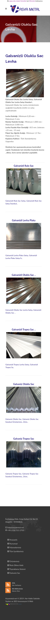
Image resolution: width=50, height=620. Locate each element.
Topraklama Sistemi (16, 569)
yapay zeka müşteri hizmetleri (18, 1)
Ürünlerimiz (13, 561)
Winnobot (32, 1)
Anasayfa (12, 539)
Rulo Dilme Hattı (15, 565)
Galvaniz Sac (13, 573)
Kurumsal (12, 543)
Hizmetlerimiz (14, 547)
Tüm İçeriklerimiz (15, 551)
